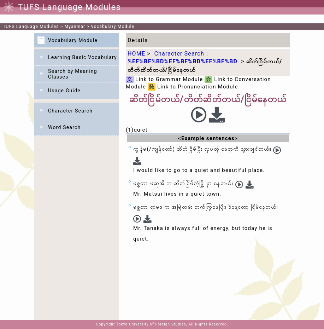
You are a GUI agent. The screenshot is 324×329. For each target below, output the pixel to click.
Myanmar (75, 26)
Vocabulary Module (112, 26)
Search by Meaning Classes (72, 74)
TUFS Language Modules (31, 26)
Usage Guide (64, 90)
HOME (136, 53)
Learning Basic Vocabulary (82, 57)
